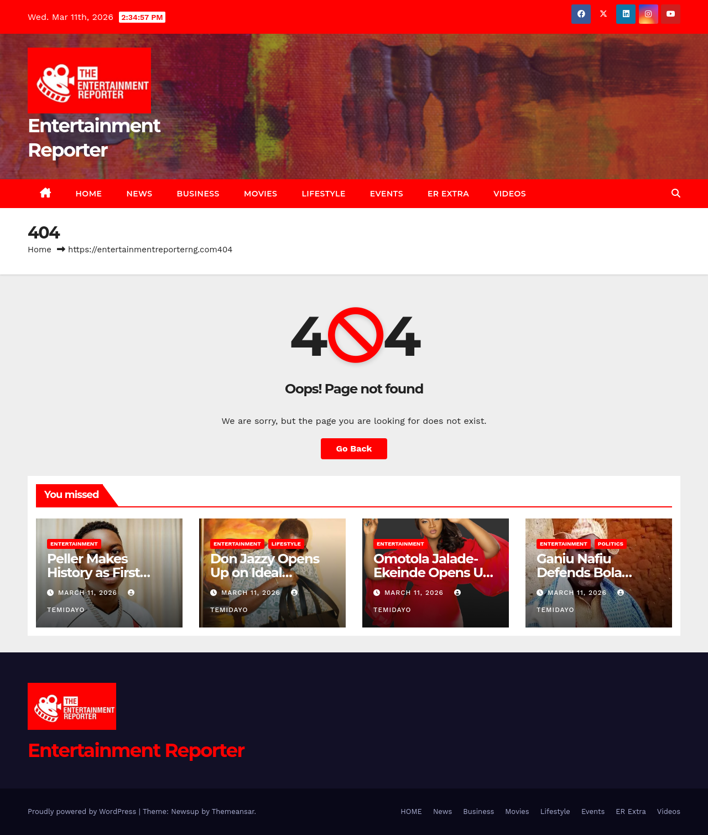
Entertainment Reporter (136, 750)
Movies (261, 194)
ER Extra (448, 194)
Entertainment (74, 544)
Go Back (354, 448)
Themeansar (233, 811)
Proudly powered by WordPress (83, 811)
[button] (675, 193)
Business (198, 194)
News (139, 194)
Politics (610, 544)
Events (386, 194)
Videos (509, 194)
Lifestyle (323, 194)
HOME (89, 194)
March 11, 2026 (89, 593)
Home (39, 250)
